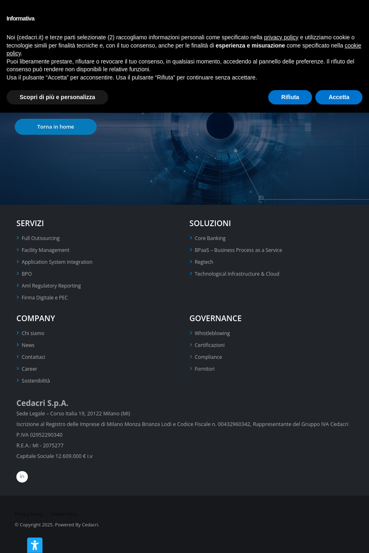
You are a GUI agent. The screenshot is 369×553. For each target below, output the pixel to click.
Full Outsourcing (41, 238)
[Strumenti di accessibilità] (35, 545)
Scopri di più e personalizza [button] (57, 97)
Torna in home (55, 126)
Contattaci (34, 357)
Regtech (204, 261)
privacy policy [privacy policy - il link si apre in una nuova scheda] (281, 37)
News (28, 345)
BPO (27, 273)
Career (30, 368)
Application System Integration (58, 261)
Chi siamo (33, 333)
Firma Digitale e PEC (46, 297)
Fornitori (205, 368)
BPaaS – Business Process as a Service (240, 250)
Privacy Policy (29, 514)
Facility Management (46, 250)
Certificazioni (210, 345)
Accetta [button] (338, 97)
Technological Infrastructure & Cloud (239, 273)
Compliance (209, 357)
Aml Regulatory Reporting (52, 285)
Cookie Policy (66, 514)
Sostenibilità (36, 380)
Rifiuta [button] (290, 97)
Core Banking (211, 238)
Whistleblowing (213, 333)
